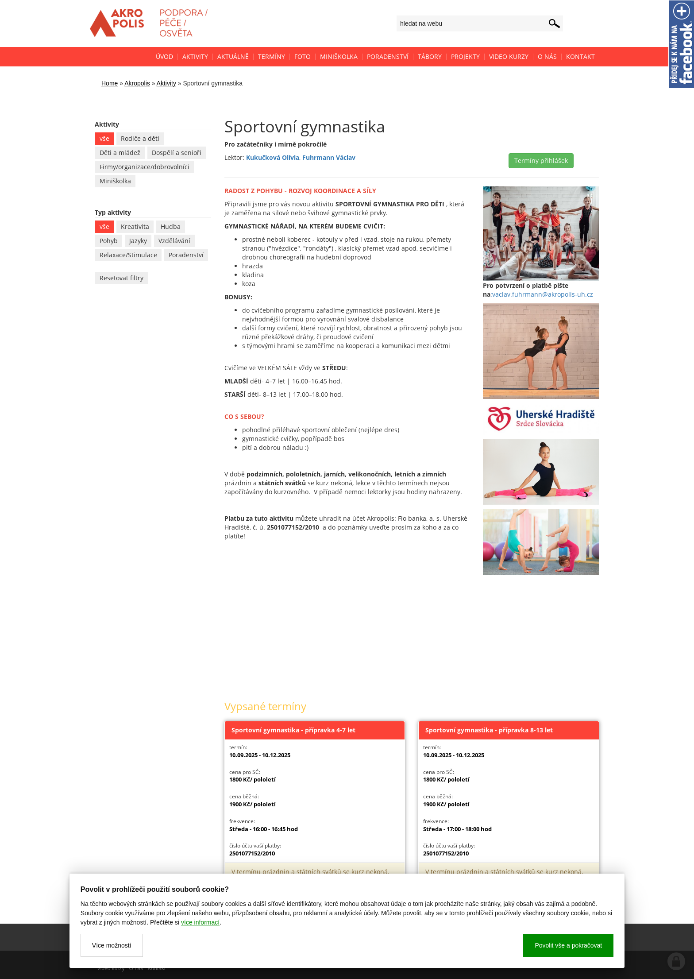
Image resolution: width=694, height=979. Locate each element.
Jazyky (138, 240)
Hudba (171, 226)
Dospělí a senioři (176, 152)
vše (104, 138)
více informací (200, 922)
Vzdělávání (174, 240)
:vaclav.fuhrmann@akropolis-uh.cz (541, 294)
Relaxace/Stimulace (128, 255)
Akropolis (137, 83)
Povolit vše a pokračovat (568, 945)
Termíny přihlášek (541, 160)
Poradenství (186, 255)
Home (109, 83)
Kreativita (135, 226)
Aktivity (166, 83)
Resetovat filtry (121, 278)
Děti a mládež (120, 152)
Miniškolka (115, 181)
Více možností (111, 945)
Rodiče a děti (140, 138)
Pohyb (109, 240)
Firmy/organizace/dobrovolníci (144, 167)
